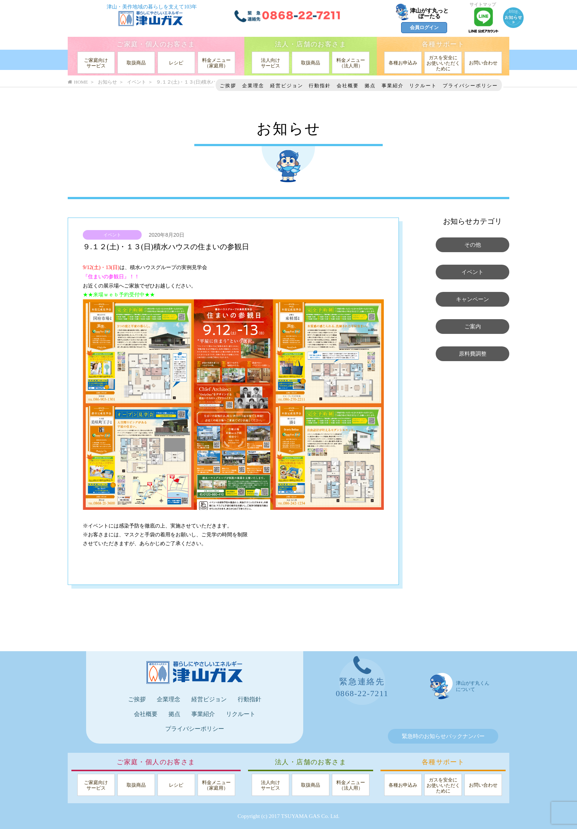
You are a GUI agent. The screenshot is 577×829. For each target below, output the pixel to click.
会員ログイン (424, 27)
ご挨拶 (228, 85)
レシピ (176, 63)
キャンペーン (472, 299)
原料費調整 (472, 354)
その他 (472, 245)
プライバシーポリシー (470, 85)
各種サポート (443, 44)
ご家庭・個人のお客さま (156, 44)
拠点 (370, 85)
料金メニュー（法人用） (350, 62)
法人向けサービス (270, 62)
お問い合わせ (483, 63)
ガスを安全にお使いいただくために (443, 63)
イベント (112, 234)
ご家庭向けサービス (96, 62)
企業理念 (253, 85)
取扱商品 (136, 63)
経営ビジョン (286, 85)
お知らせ (107, 82)
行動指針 (320, 85)
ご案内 (472, 326)
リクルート (423, 85)
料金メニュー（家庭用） (216, 62)
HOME (78, 82)
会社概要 (348, 85)
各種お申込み (403, 63)
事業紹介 (393, 85)
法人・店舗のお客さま (310, 44)
